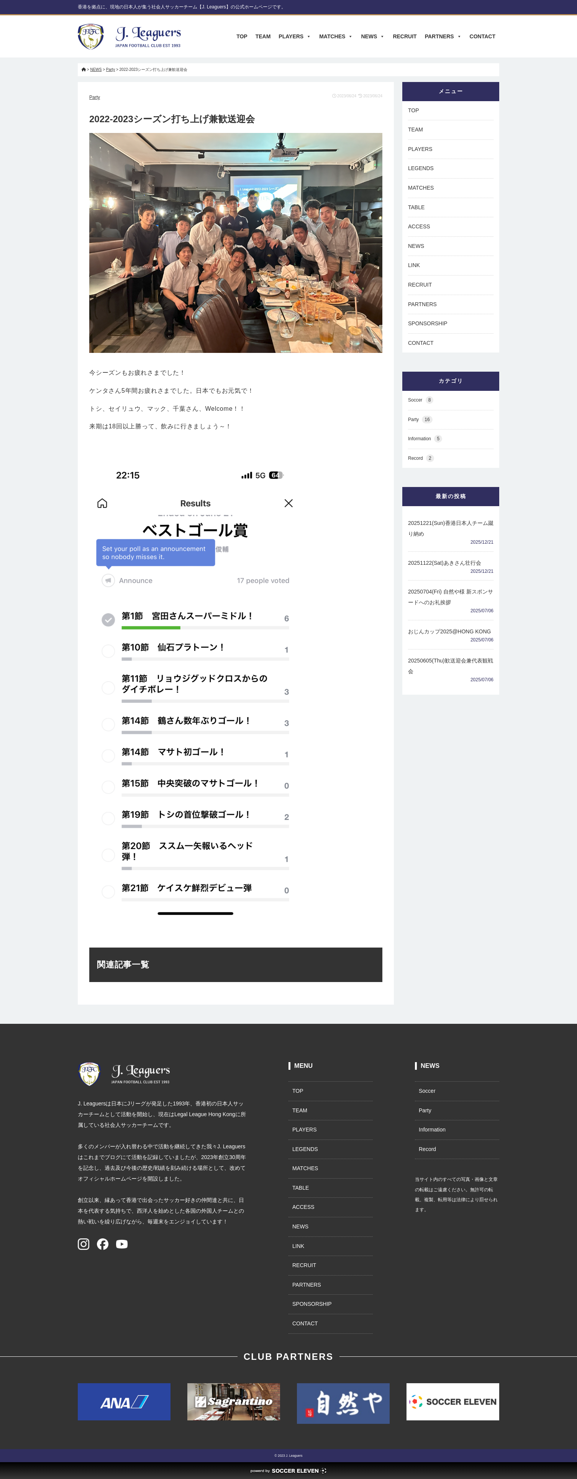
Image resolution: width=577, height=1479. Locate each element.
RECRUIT (404, 36)
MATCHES (336, 36)
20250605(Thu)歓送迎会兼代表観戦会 (450, 666)
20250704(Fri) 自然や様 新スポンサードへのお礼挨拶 (450, 597)
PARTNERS (443, 36)
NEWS (373, 36)
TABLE (416, 207)
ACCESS (419, 226)
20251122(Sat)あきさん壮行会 (444, 563)
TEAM (263, 36)
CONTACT (482, 36)
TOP (242, 36)
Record (421, 458)
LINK (414, 265)
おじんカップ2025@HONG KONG (449, 631)
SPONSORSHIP (428, 323)
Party (94, 97)
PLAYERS (295, 36)
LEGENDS (421, 168)
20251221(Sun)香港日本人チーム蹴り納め (450, 528)
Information (425, 439)
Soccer (420, 400)
